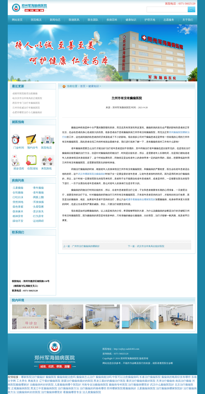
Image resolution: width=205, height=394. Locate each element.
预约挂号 (32, 147)
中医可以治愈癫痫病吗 (125, 376)
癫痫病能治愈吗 (66, 376)
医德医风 (74, 19)
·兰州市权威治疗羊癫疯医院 (26, 107)
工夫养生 (21, 380)
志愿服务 (169, 19)
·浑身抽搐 (38, 202)
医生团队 (93, 19)
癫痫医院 (51, 376)
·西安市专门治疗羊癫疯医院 (26, 103)
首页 (82, 86)
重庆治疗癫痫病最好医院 (140, 380)
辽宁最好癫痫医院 (49, 380)
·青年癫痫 (38, 187)
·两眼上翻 (38, 197)
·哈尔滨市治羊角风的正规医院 (27, 98)
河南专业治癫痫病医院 (95, 384)
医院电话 (46, 147)
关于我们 (187, 19)
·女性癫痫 (17, 192)
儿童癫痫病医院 (146, 388)
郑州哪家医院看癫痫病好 (121, 388)
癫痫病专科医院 (118, 384)
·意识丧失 (38, 211)
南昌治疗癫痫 (183, 380)
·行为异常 (38, 216)
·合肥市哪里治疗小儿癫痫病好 (27, 112)
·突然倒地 (17, 202)
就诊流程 (18, 168)
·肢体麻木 (17, 211)
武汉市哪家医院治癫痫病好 (91, 174)
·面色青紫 (17, 206)
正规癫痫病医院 (20, 388)
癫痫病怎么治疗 (85, 376)
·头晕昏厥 (38, 206)
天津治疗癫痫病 (165, 380)
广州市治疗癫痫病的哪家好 (85, 246)
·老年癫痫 (38, 192)
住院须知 (32, 168)
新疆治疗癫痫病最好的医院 (77, 380)
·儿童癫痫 (17, 187)
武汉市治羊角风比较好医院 (150, 246)
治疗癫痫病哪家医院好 (169, 388)
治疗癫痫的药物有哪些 (93, 388)
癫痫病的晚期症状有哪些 (176, 376)
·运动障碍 (38, 221)
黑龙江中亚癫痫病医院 (44, 388)
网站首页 (17, 19)
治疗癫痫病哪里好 (138, 384)
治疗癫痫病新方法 (68, 388)
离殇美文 (33, 380)
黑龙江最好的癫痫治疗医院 (109, 380)
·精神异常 (17, 216)
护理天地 (150, 19)
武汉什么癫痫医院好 (162, 384)
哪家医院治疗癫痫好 (33, 376)
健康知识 (131, 19)
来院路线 (46, 168)
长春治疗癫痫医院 (150, 376)
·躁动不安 (17, 221)
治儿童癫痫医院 (91, 392)
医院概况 (36, 19)
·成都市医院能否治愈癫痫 (25, 93)
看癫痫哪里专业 (72, 392)
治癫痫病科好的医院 (42, 384)
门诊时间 (18, 147)
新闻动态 (55, 19)
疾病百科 (112, 19)
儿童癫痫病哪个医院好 (67, 384)
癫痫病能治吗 (104, 376)
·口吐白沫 (17, 197)
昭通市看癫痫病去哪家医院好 (140, 199)
